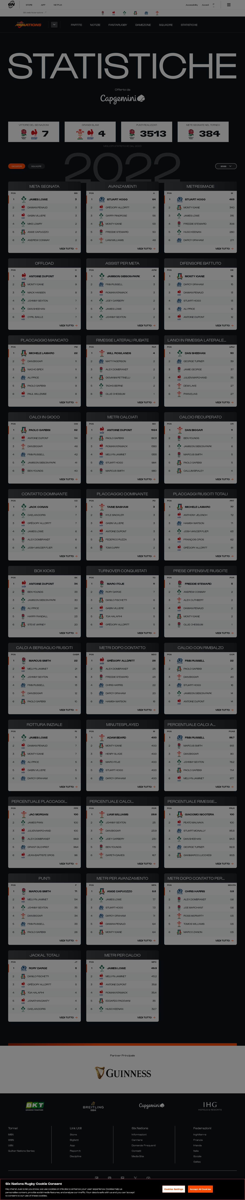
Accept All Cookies (200, 1189)
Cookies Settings (173, 1189)
